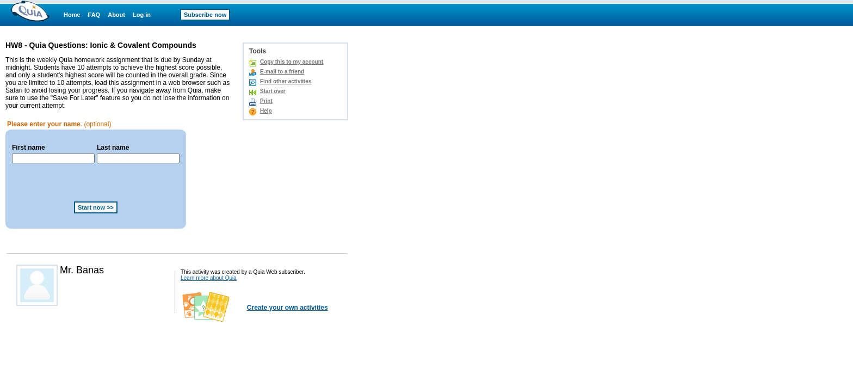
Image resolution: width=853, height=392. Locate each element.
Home (72, 14)
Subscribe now (205, 14)
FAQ (94, 14)
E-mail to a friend (282, 72)
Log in (142, 14)
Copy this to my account (291, 62)
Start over (273, 91)
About (116, 14)
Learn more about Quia (209, 278)
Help (266, 111)
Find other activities (285, 81)
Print (266, 101)
